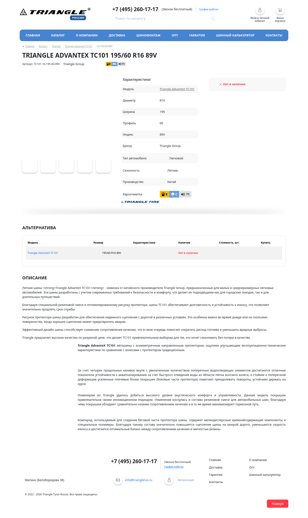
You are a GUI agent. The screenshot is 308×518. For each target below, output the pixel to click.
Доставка (117, 35)
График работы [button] (209, 9)
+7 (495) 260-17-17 (135, 9)
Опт (175, 35)
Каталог (43, 46)
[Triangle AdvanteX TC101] (29, 165)
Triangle (56, 46)
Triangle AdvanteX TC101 (78, 46)
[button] (260, 14)
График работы (174, 467)
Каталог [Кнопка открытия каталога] (58, 35)
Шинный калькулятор (235, 35)
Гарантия (197, 35)
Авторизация (186, 480)
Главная (33, 35)
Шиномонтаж (148, 35)
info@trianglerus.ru (139, 480)
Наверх (278, 503)
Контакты (273, 35)
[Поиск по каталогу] (213, 18)
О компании (87, 35)
